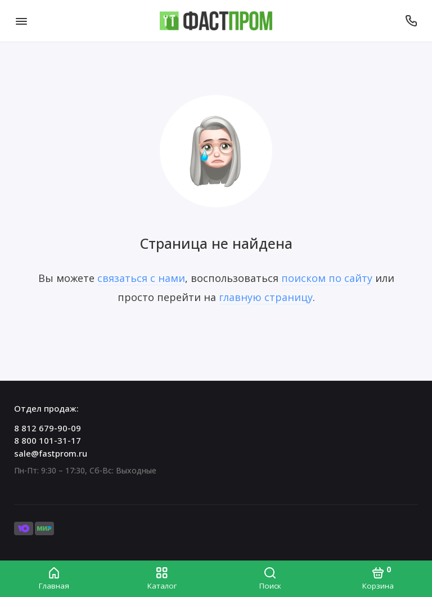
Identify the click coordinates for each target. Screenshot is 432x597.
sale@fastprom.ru (50, 453)
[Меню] (21, 21)
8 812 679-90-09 (47, 428)
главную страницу (266, 297)
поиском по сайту (326, 278)
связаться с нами (141, 278)
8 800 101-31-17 (47, 440)
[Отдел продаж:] (411, 21)
